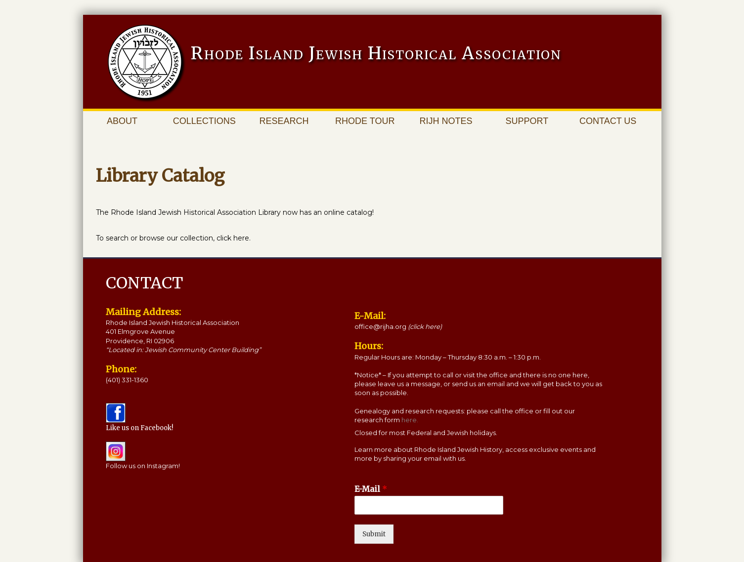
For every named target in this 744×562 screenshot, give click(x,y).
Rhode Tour (364, 121)
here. (409, 420)
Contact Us (607, 121)
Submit (374, 534)
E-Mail (370, 489)
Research (283, 121)
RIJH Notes (446, 121)
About (122, 121)
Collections (204, 121)
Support (527, 121)
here (241, 238)
